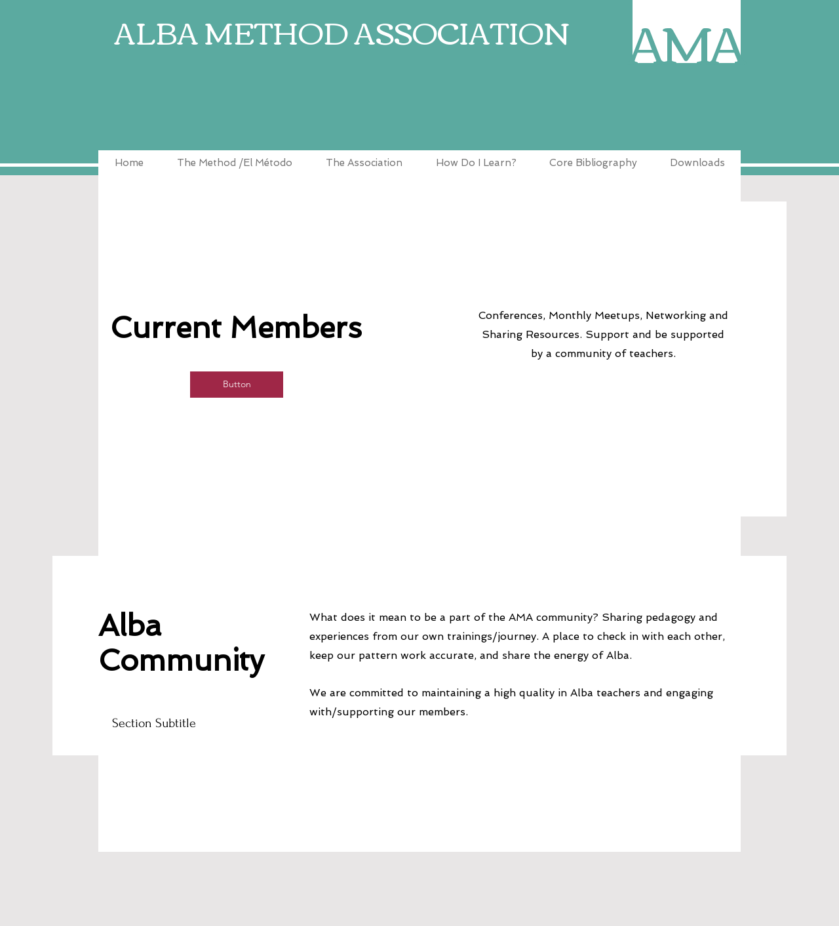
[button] (236, 384)
